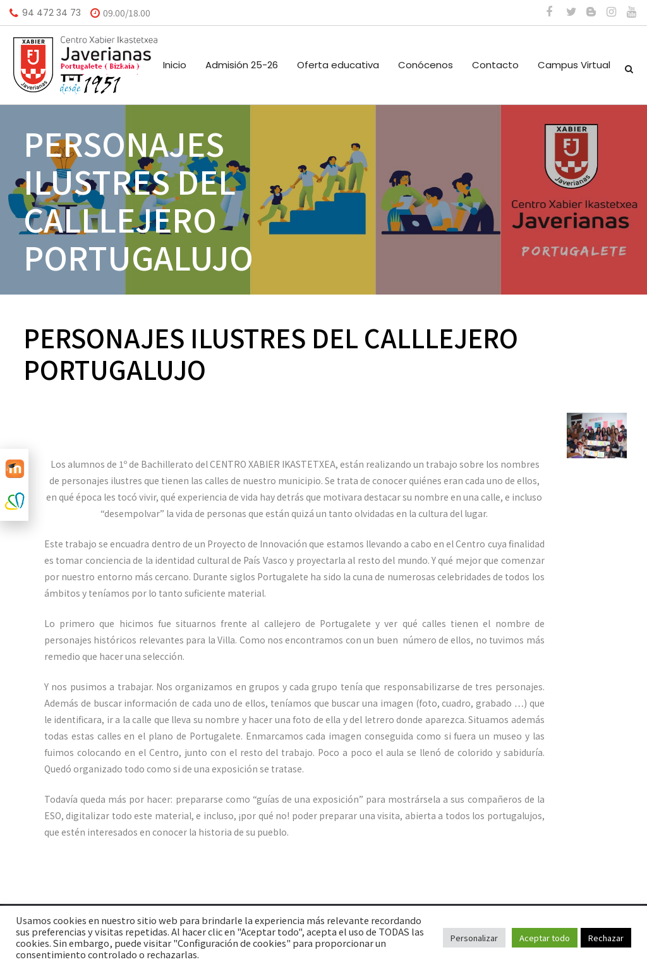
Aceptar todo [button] (544, 938)
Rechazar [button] (606, 938)
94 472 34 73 (51, 12)
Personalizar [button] (474, 938)
